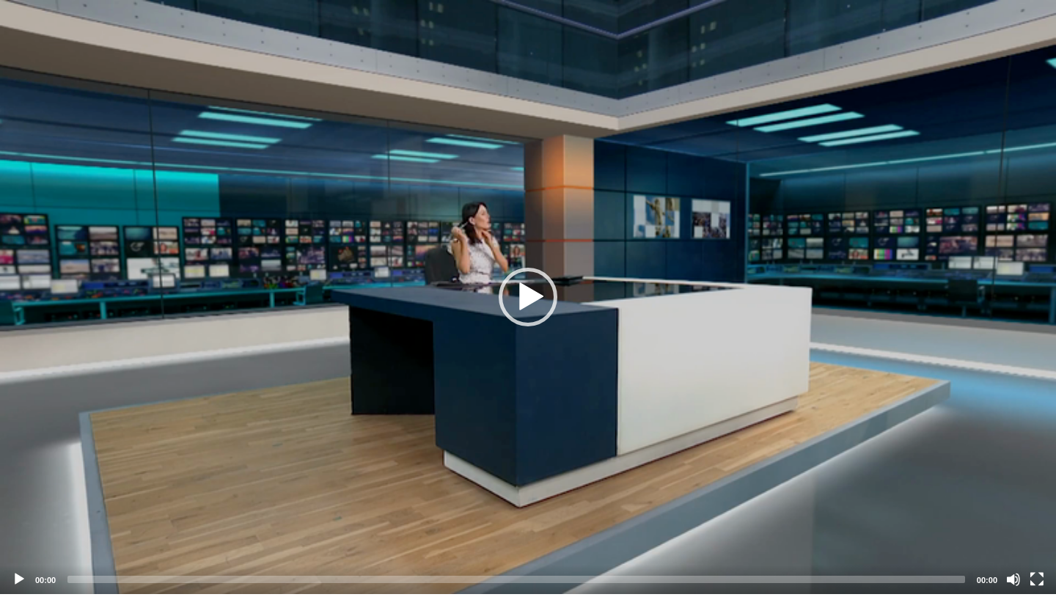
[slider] (516, 579)
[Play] (19, 579)
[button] (528, 297)
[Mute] (1013, 579)
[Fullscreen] (1037, 579)
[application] (528, 297)
